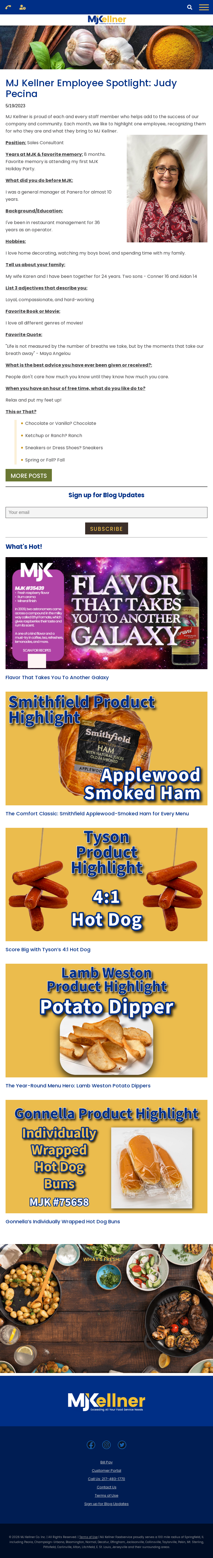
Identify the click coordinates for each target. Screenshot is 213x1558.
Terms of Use (106, 1495)
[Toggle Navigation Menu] (204, 7)
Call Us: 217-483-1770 (106, 1478)
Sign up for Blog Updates (106, 1503)
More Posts (29, 476)
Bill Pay (106, 1462)
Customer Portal (106, 1470)
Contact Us (106, 1487)
